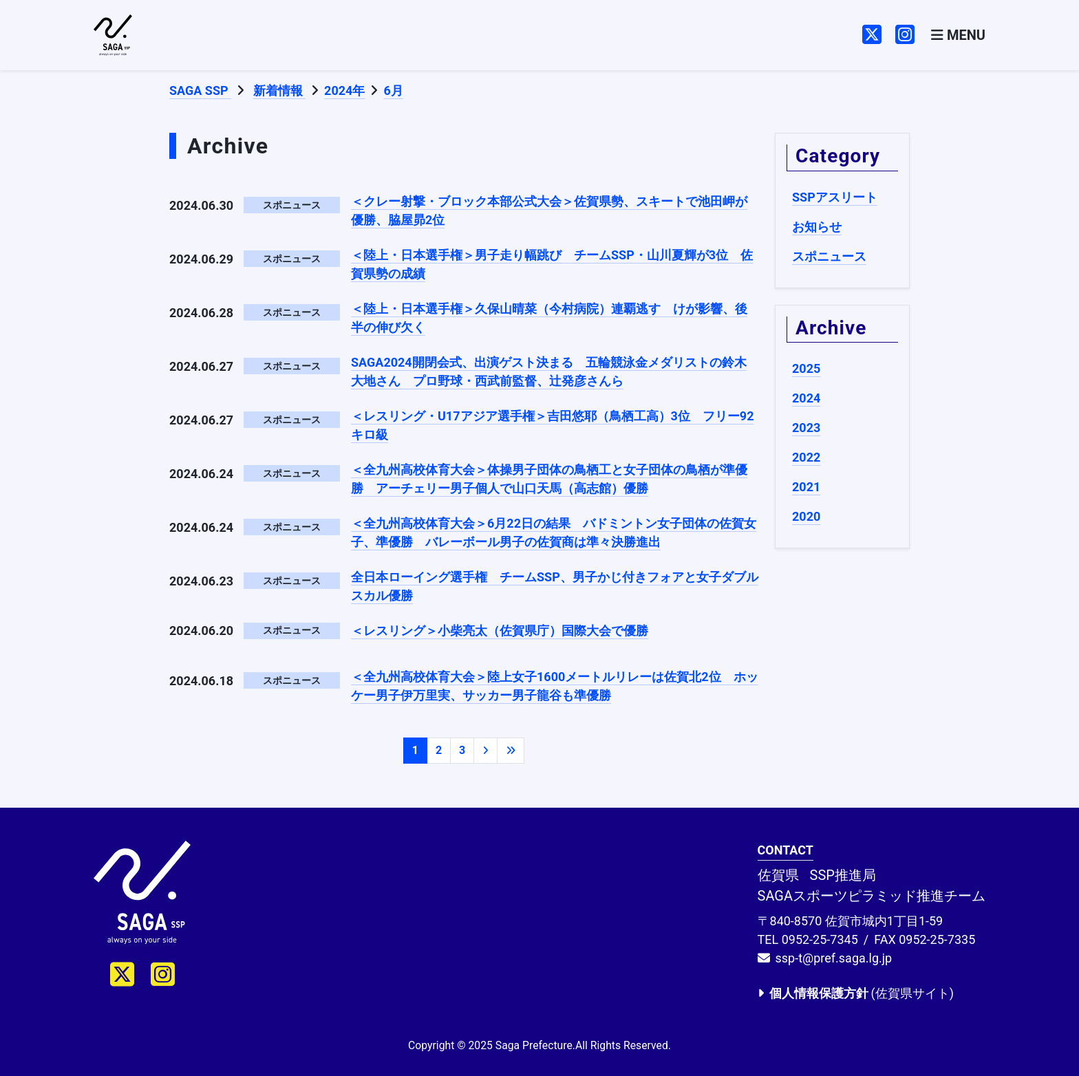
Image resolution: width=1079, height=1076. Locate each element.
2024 (806, 398)
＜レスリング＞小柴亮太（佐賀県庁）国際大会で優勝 (499, 630)
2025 (806, 368)
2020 (806, 516)
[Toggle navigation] (958, 35)
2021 (806, 487)
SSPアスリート (834, 197)
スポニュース (829, 256)
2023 (806, 427)
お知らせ (817, 226)
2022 (806, 457)
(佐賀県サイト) (856, 993)
